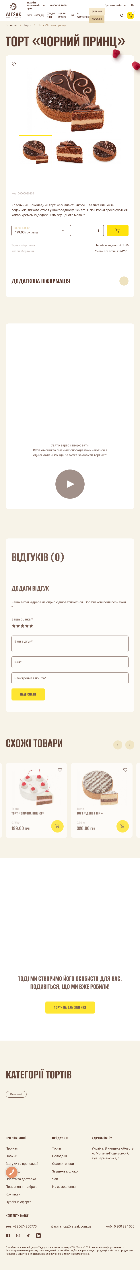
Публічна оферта (18, 1202)
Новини (11, 1156)
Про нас (12, 1148)
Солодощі (39, 15)
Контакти (13, 1194)
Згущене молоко (62, 15)
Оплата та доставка (21, 1179)
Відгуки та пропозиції (22, 1164)
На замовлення (83, 15)
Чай (73, 15)
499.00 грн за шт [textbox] (27, 232)
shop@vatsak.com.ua (76, 1226)
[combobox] (39, 230)
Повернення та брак (21, 1187)
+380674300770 (25, 1226)
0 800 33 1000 (58, 5)
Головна (11, 25)
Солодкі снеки (51, 15)
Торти (29, 15)
